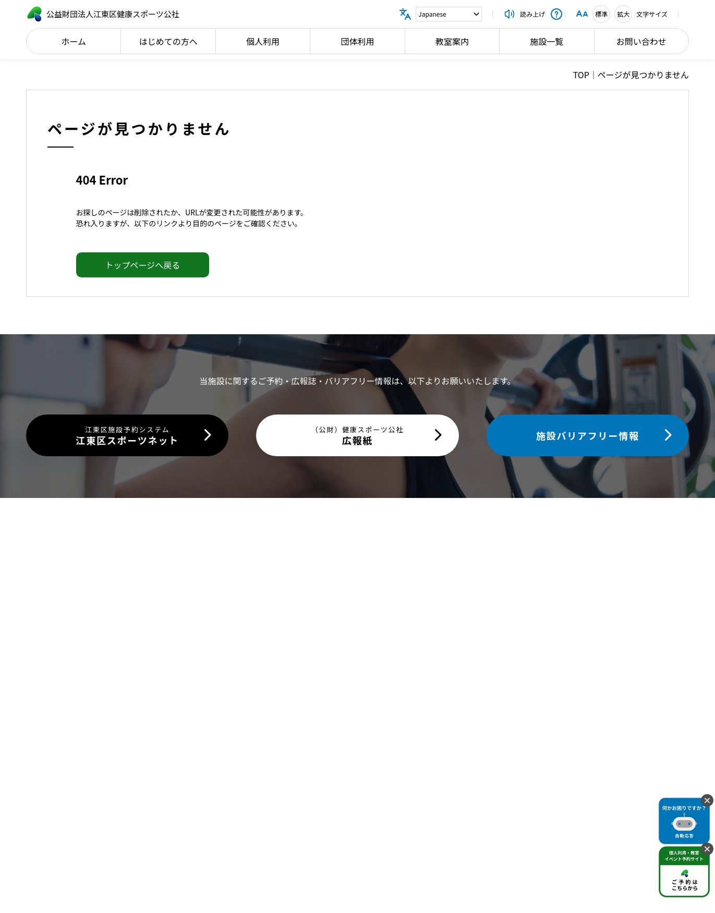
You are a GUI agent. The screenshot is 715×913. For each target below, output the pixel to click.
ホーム (73, 41)
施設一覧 (546, 41)
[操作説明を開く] (556, 14)
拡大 (623, 13)
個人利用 (263, 41)
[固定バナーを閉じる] (707, 800)
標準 (601, 13)
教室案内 (452, 41)
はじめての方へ (168, 41)
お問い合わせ (641, 41)
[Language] (448, 14)
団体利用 (357, 41)
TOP (581, 74)
